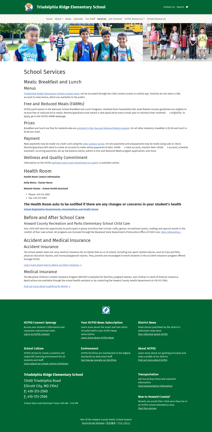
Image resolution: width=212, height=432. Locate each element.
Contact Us (169, 7)
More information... (171, 232)
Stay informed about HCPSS (153, 334)
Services (101, 19)
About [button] (58, 19)
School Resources (156, 19)
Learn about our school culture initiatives (46, 363)
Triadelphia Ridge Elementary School (71, 7)
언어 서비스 (124, 423)
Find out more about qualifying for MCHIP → (47, 286)
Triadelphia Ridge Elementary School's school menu (52, 93)
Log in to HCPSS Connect (37, 334)
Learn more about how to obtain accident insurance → (53, 265)
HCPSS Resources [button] (134, 19)
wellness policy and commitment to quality (75, 162)
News (68, 19)
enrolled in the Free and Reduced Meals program (103, 128)
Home (49, 19)
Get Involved (115, 19)
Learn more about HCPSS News (97, 337)
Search (180, 7)
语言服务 (111, 423)
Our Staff (90, 19)
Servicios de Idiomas (93, 423)
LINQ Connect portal (93, 143)
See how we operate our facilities (98, 360)
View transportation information (155, 386)
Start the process (147, 408)
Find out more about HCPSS (152, 360)
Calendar (78, 19)
